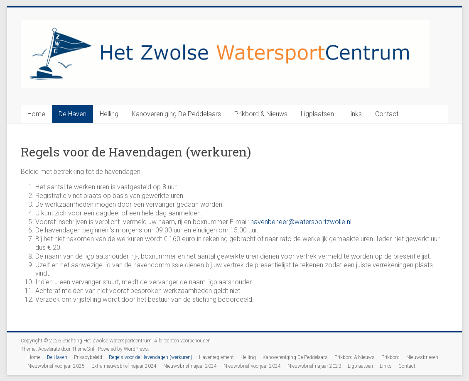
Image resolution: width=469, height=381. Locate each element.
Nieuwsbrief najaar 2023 (314, 366)
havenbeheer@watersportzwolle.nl (300, 222)
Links (354, 114)
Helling (109, 114)
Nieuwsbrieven (422, 357)
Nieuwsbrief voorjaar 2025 (56, 366)
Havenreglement (216, 357)
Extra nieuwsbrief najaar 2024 (124, 366)
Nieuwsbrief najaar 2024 (190, 366)
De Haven (72, 114)
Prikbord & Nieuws (260, 114)
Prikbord (390, 357)
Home (36, 114)
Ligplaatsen (317, 114)
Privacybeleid (88, 357)
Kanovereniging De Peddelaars (176, 114)
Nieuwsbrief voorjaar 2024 (252, 366)
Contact (386, 114)
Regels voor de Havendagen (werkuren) (150, 357)
